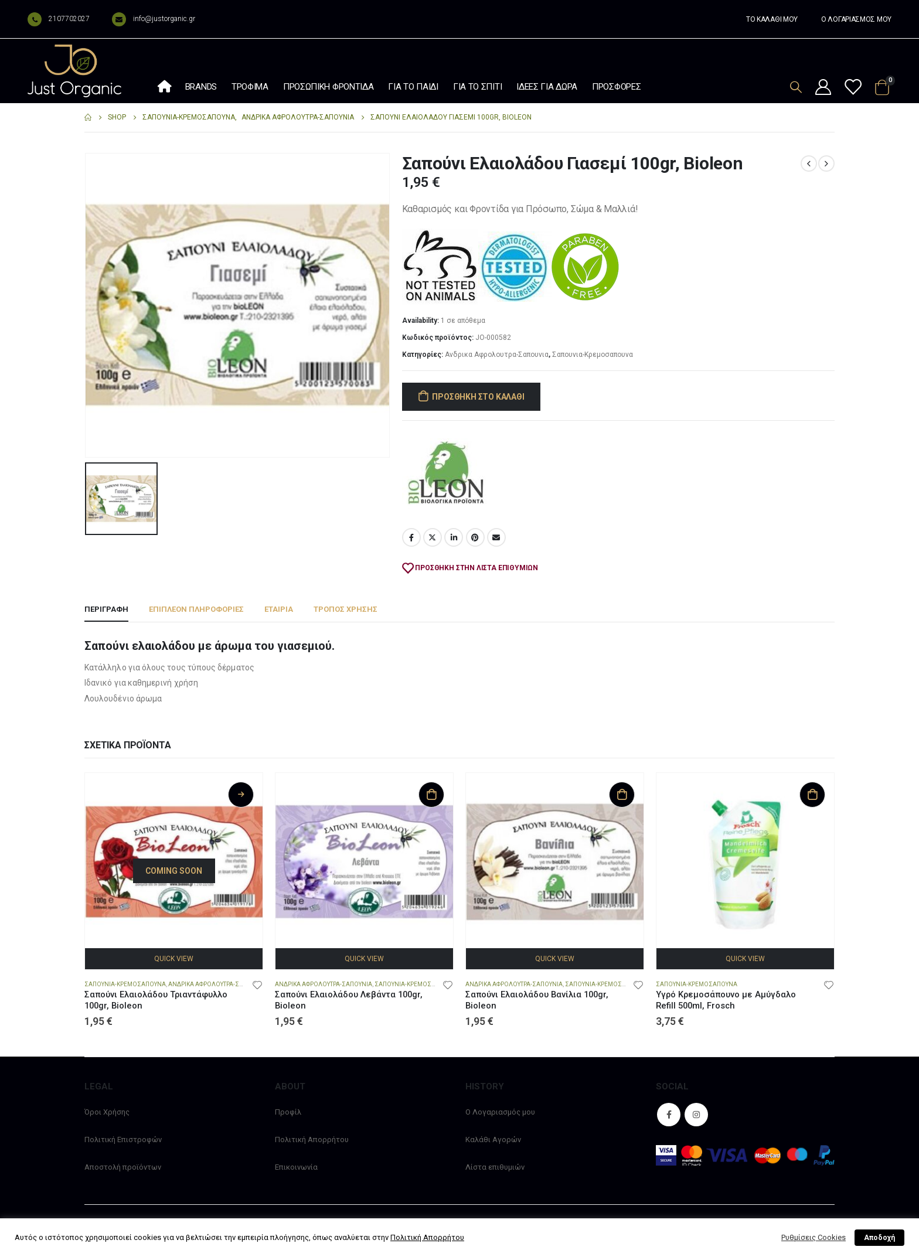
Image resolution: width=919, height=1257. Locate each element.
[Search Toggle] (796, 87)
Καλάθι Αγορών (493, 1139)
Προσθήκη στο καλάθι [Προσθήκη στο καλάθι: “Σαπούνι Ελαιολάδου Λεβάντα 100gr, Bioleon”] (431, 795)
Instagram (696, 1114)
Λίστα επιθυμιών (495, 1167)
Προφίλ (288, 1112)
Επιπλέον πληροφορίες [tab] (196, 609)
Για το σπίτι (477, 86)
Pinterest (475, 537)
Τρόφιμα (250, 86)
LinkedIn (453, 537)
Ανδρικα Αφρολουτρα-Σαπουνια (497, 354)
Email (496, 537)
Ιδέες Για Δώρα (546, 86)
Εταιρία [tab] (278, 609)
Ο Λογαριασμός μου (500, 1112)
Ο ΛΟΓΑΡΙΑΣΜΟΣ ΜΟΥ (856, 19)
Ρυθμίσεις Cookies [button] (813, 1237)
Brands (201, 86)
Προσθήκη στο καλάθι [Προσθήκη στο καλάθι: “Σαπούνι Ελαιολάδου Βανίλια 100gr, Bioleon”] (622, 795)
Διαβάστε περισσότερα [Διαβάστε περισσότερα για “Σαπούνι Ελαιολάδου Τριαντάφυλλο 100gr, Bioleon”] (241, 795)
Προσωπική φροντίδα (328, 86)
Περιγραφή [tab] (106, 609)
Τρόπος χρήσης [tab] (345, 609)
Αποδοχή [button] (879, 1238)
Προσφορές (616, 86)
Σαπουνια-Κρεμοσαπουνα (592, 354)
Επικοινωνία (296, 1167)
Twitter (432, 537)
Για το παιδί (413, 86)
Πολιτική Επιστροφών (123, 1139)
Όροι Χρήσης (107, 1112)
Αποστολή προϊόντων (122, 1167)
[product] (174, 862)
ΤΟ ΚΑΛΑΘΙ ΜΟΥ (772, 19)
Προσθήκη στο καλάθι (478, 396)
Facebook (411, 537)
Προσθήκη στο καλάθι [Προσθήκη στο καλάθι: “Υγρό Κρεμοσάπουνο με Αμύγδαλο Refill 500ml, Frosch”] (812, 795)
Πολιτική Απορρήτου (312, 1139)
